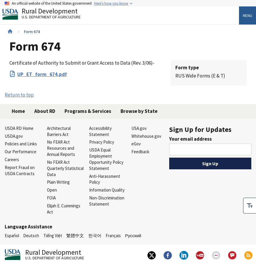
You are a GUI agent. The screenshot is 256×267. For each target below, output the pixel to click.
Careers (12, 159)
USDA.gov (14, 136)
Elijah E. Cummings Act (63, 209)
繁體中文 (75, 235)
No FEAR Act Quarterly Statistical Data (65, 168)
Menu (247, 15)
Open (52, 190)
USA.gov (139, 128)
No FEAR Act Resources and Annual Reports (61, 148)
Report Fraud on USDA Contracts (20, 170)
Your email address (190, 139)
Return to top (19, 95)
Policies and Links (21, 144)
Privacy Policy (101, 142)
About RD (44, 111)
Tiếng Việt (52, 235)
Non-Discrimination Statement (106, 201)
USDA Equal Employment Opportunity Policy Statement (106, 159)
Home (18, 111)
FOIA (51, 198)
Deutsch (31, 235)
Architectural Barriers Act (59, 131)
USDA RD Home (19, 128)
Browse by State (139, 111)
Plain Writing (58, 182)
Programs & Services (88, 111)
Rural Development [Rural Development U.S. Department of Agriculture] (46, 15)
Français (113, 235)
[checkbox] (249, 205)
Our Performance (20, 151)
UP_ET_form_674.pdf (42, 74)
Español (12, 235)
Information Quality (107, 190)
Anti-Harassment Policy (104, 179)
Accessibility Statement (100, 131)
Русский (133, 235)
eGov (136, 144)
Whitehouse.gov (146, 136)
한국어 (94, 235)
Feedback (140, 151)
